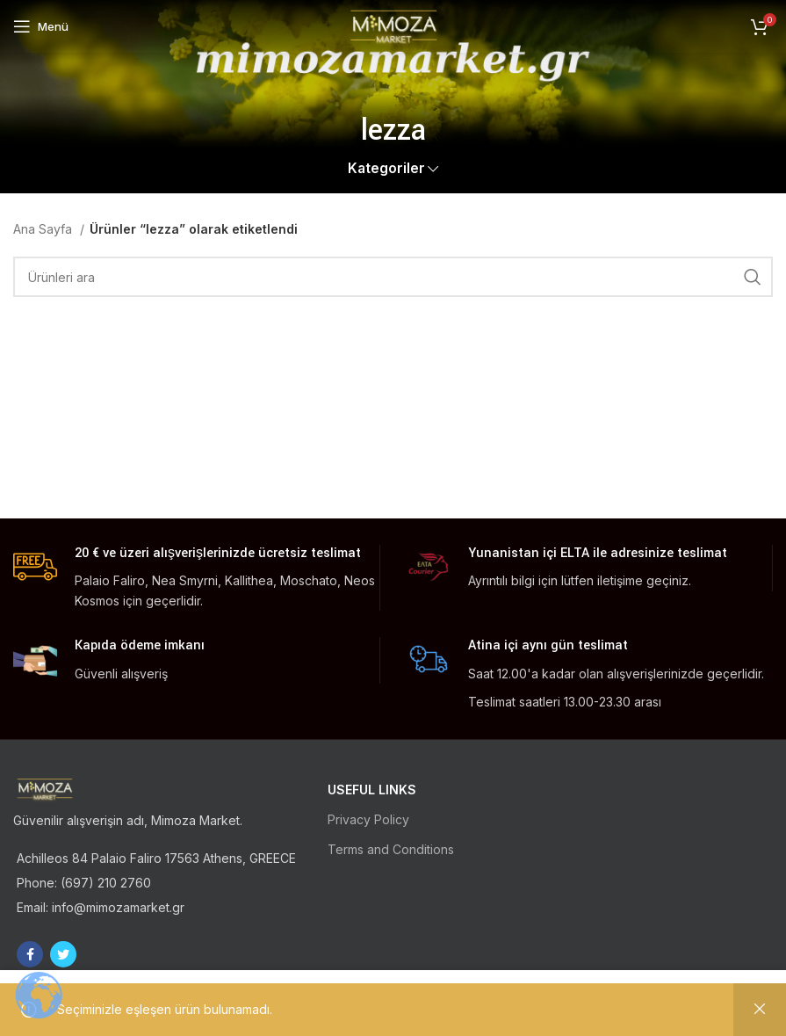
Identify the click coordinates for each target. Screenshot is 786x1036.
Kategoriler (386, 168)
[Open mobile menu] (40, 26)
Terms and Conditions (391, 849)
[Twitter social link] (63, 954)
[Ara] (393, 277)
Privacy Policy (368, 819)
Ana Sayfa (44, 228)
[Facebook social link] (30, 954)
